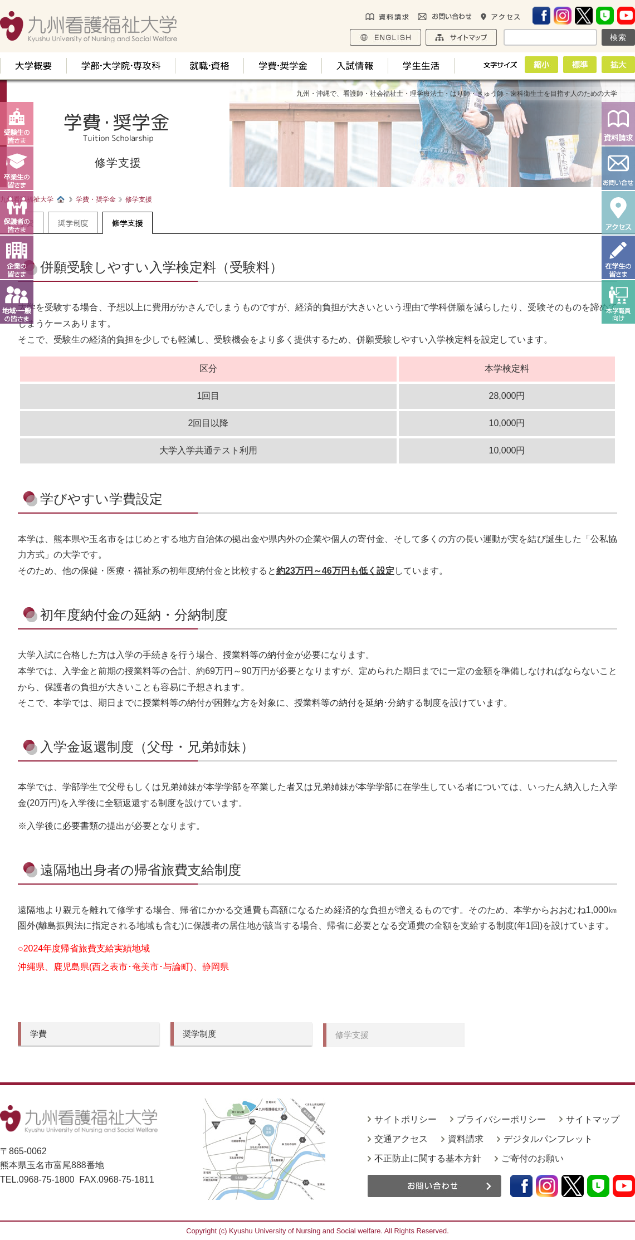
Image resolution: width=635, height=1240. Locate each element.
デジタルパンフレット (548, 1139)
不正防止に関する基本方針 (427, 1158)
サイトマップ (592, 1119)
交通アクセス (401, 1139)
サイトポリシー (405, 1119)
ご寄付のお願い (532, 1158)
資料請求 (465, 1139)
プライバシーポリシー (501, 1119)
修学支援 (127, 222)
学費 (38, 1033)
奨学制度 (73, 222)
